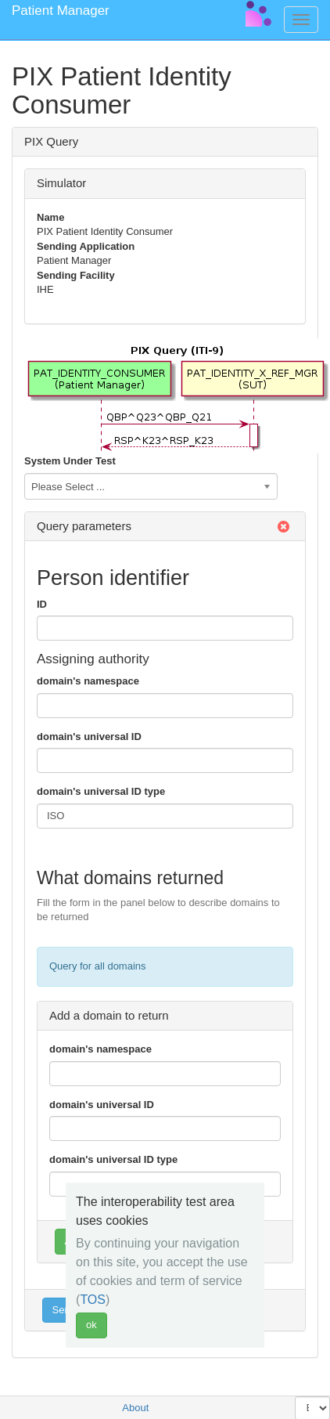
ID (42, 604)
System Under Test (70, 461)
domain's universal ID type (101, 791)
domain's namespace (88, 681)
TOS (93, 1299)
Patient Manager (60, 10)
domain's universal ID (89, 736)
